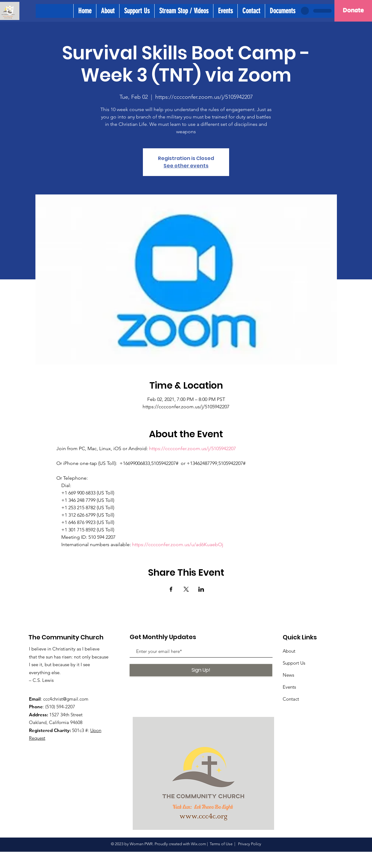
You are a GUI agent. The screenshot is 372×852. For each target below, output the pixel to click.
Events (289, 687)
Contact (291, 699)
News (288, 675)
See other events (186, 165)
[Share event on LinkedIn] (201, 589)
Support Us (294, 663)
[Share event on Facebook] (171, 589)
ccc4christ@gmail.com (65, 699)
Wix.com (198, 844)
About (289, 651)
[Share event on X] (186, 589)
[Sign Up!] (201, 670)
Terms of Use (221, 844)
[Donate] (353, 11)
